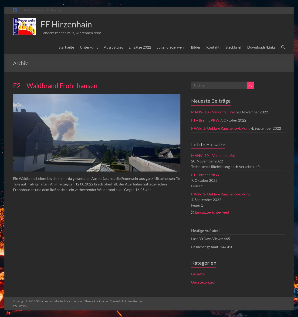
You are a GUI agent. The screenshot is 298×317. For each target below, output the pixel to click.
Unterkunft (89, 47)
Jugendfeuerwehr (171, 47)
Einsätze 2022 (140, 47)
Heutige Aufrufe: (205, 230)
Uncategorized (203, 282)
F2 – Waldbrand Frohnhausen (55, 85)
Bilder (195, 47)
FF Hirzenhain (66, 24)
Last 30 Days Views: (207, 238)
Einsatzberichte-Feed (212, 212)
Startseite (66, 47)
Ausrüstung (113, 47)
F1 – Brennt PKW (205, 120)
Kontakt (213, 47)
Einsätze (198, 274)
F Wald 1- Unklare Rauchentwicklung (220, 128)
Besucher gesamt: (205, 246)
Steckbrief (233, 47)
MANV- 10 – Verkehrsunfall (213, 112)
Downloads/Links (261, 47)
